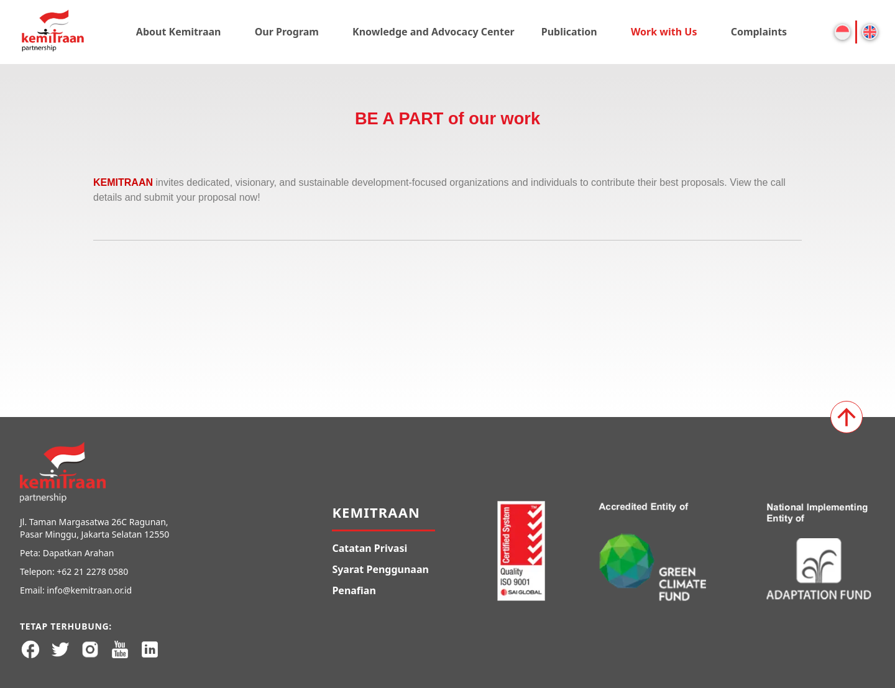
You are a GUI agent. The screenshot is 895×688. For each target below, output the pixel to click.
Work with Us (664, 32)
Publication (569, 32)
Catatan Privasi (369, 548)
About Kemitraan (178, 32)
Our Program (287, 32)
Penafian (353, 590)
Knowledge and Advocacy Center (433, 32)
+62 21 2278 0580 (92, 571)
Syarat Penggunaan (380, 569)
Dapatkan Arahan (78, 553)
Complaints (759, 32)
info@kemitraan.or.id (89, 590)
